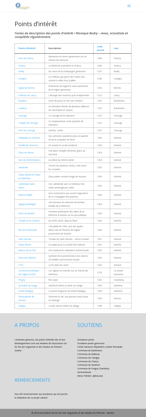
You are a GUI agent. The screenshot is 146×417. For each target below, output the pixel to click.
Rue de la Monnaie (27, 229)
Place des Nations (27, 257)
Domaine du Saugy (27, 285)
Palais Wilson (24, 244)
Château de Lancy (27, 95)
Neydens (22, 100)
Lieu (116, 48)
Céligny (21, 305)
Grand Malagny (25, 290)
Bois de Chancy (26, 58)
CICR (20, 265)
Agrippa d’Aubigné (27, 204)
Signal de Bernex (26, 87)
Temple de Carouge (28, 122)
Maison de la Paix (27, 250)
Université (23, 167)
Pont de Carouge (26, 130)
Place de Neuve (26, 152)
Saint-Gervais (24, 239)
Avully (21, 71)
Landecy (22, 108)
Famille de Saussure (28, 145)
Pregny (21, 279)
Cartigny (22, 78)
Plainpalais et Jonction (29, 137)
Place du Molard (26, 213)
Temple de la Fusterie (29, 220)
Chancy (22, 65)
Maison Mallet (25, 194)
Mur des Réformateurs (29, 159)
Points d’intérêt (27, 48)
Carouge (22, 115)
